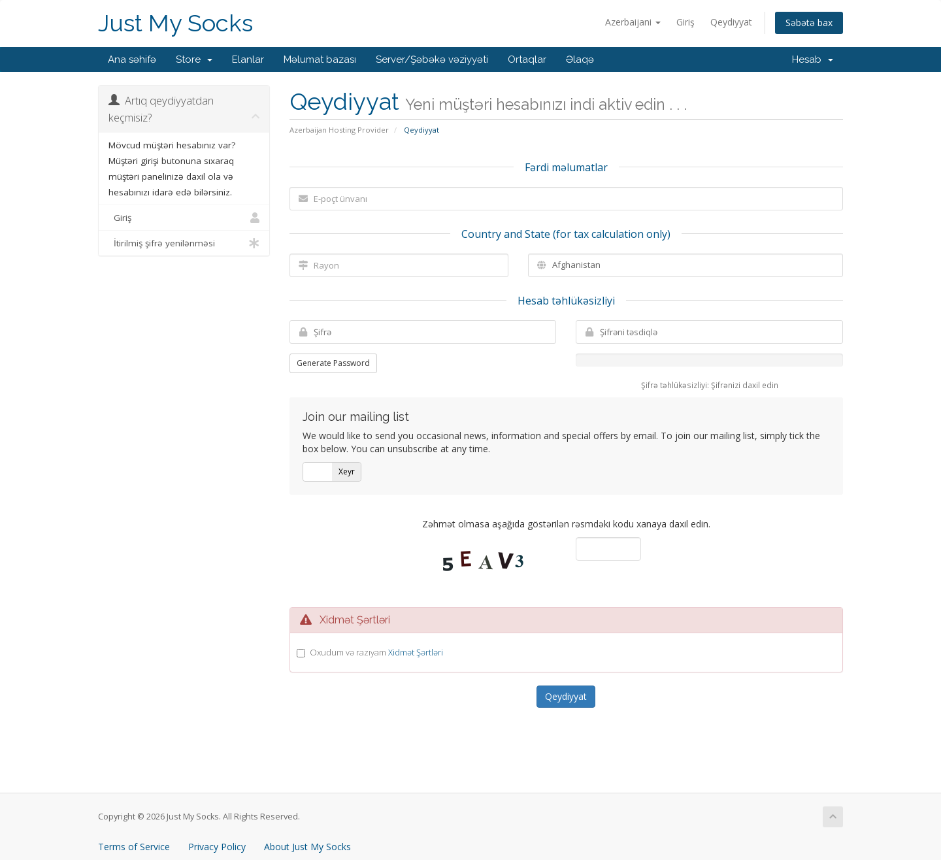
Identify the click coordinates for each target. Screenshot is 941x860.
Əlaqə (580, 59)
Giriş (685, 22)
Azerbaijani (633, 22)
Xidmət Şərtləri (415, 652)
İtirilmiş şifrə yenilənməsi (183, 243)
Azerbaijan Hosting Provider (339, 130)
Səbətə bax (809, 22)
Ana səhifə (132, 59)
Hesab (812, 59)
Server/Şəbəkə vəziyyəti (432, 59)
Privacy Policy (217, 846)
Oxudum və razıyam (376, 652)
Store (194, 59)
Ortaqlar (527, 59)
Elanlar (248, 59)
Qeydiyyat (731, 22)
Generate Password (333, 363)
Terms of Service (134, 846)
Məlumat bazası (320, 59)
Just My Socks (175, 23)
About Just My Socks (307, 846)
